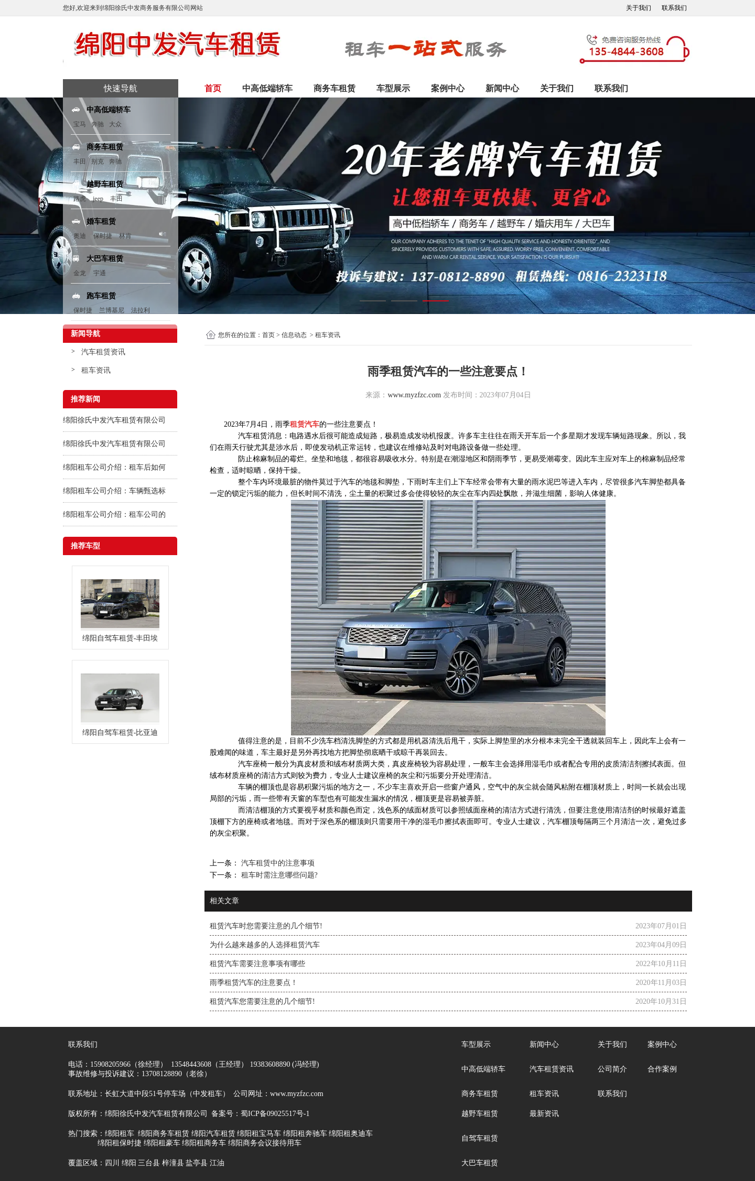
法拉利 (140, 310)
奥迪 (79, 236)
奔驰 (97, 124)
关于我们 (638, 8)
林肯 (125, 236)
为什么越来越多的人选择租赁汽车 (265, 945)
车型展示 (393, 88)
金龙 (79, 273)
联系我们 (674, 8)
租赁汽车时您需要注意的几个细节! (266, 926)
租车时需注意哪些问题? (278, 875)
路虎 (79, 198)
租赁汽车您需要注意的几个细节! (262, 1001)
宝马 (79, 124)
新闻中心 (502, 88)
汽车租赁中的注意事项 (277, 863)
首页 (212, 88)
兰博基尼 (112, 310)
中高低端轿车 (267, 88)
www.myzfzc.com (414, 395)
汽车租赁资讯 (103, 352)
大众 (115, 124)
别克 (97, 161)
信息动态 (294, 335)
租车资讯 (96, 370)
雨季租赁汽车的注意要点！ (254, 983)
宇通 (99, 273)
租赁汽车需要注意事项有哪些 (257, 964)
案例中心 (448, 88)
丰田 (79, 161)
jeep (98, 198)
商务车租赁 (334, 88)
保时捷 (102, 236)
